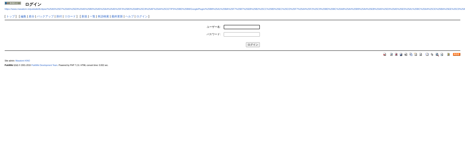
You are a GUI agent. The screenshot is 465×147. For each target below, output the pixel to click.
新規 (84, 16)
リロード (70, 16)
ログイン (142, 16)
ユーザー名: (214, 26)
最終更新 (117, 16)
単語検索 (103, 16)
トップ (10, 16)
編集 (23, 16)
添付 (59, 16)
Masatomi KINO (22, 61)
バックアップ (45, 16)
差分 (31, 16)
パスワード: (214, 34)
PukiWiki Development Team (44, 65)
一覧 (92, 16)
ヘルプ (129, 16)
